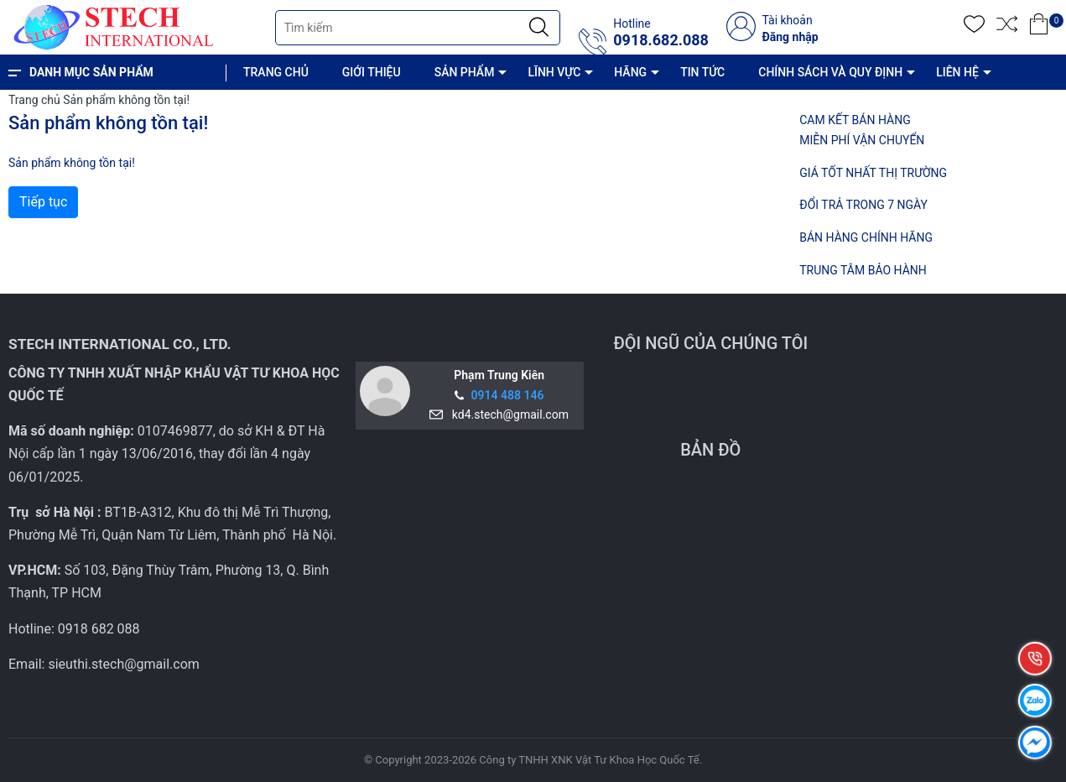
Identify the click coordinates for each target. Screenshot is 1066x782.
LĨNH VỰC (554, 72)
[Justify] (539, 27)
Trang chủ (34, 100)
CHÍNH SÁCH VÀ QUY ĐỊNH (830, 72)
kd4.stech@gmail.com (507, 414)
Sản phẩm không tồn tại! (126, 100)
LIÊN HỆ (957, 72)
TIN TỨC (702, 72)
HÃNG (630, 72)
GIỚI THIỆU (371, 72)
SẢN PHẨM (464, 72)
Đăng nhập (790, 37)
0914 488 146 (507, 395)
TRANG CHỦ (276, 72)
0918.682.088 (661, 40)
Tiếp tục (43, 202)
